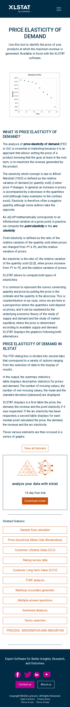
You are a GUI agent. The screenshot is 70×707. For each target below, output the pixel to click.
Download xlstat (35, 501)
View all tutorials (35, 448)
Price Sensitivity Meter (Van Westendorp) (35, 540)
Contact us (25, 684)
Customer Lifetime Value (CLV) (35, 550)
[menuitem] (19, 675)
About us (46, 684)
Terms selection (35, 620)
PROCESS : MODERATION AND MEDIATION (35, 630)
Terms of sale (42, 702)
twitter (28, 675)
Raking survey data (35, 560)
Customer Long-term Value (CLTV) (35, 570)
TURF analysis (35, 580)
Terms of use (27, 702)
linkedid (37, 675)
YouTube (47, 675)
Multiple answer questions (35, 600)
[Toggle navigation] (59, 9)
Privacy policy (43, 699)
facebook (18, 675)
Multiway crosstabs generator (35, 590)
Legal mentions (27, 699)
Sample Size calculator (35, 530)
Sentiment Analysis (35, 610)
